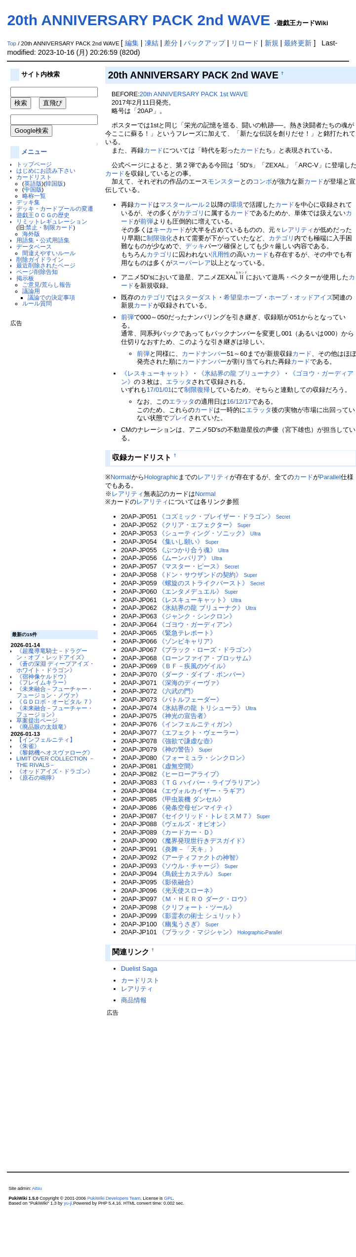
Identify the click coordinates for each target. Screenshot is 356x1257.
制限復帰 (197, 389)
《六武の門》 (177, 691)
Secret (283, 517)
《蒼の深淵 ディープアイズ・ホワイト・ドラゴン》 (55, 666)
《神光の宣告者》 (184, 716)
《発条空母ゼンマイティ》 (197, 807)
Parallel (330, 477)
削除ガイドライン (40, 259)
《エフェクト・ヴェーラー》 (200, 732)
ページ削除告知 (37, 271)
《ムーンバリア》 (184, 558)
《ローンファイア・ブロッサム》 (206, 658)
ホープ (278, 297)
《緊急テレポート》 (187, 633)
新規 (271, 43)
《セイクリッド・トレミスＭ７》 (206, 816)
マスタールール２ (185, 204)
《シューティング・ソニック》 (203, 533)
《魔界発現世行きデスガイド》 (203, 840)
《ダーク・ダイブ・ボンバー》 (203, 674)
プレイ (178, 417)
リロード (245, 43)
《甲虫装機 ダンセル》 (191, 799)
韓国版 (54, 183)
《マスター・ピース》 (190, 566)
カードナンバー (204, 353)
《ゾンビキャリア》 (187, 641)
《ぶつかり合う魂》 (187, 550)
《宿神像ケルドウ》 (43, 676)
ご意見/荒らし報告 (46, 284)
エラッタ (179, 381)
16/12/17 (239, 401)
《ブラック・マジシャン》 (197, 932)
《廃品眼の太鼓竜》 (43, 727)
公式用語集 (55, 240)
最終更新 (298, 43)
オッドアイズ (313, 297)
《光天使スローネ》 (187, 890)
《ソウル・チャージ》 (190, 866)
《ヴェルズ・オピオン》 (193, 824)
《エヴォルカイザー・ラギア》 (203, 791)
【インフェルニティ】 (46, 739)
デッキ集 (28, 202)
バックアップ (204, 43)
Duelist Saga (139, 968)
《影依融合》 (177, 882)
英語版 (33, 183)
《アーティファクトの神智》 (200, 857)
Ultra (255, 533)
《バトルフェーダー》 (190, 699)
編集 (132, 43)
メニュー (34, 151)
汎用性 (220, 254)
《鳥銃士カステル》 (187, 873)
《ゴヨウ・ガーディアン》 (197, 624)
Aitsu (37, 1188)
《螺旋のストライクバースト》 (203, 583)
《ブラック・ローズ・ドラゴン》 (206, 649)
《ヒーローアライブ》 (190, 774)
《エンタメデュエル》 (190, 591)
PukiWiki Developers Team (114, 1198)
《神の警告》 (177, 749)
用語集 (25, 240)
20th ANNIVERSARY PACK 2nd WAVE (138, 20)
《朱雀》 (28, 746)
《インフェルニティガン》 (197, 724)
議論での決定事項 (51, 297)
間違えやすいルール (49, 253)
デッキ (194, 246)
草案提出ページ (37, 720)
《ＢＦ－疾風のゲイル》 (193, 666)
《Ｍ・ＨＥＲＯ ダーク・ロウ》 (204, 899)
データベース (34, 246)
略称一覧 (34, 195)
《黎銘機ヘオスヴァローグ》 (54, 752)
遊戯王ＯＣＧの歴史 (43, 215)
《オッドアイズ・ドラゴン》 (54, 771)
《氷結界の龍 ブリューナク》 (240, 373)
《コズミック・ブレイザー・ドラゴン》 (216, 516)
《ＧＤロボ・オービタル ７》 (55, 701)
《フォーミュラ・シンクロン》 (203, 758)
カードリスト (34, 177)
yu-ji (68, 1203)
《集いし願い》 (180, 541)
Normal (121, 477)
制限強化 (159, 238)
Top (11, 43)
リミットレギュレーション (51, 221)
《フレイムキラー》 (43, 682)
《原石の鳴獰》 (37, 777)
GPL (168, 1198)
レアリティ (297, 229)
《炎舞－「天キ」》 (187, 849)
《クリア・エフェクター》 (197, 525)
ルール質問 (37, 303)
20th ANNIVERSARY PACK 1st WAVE (194, 94)
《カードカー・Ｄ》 (187, 832)
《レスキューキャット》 (156, 373)
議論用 (31, 291)
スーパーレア (191, 263)
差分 (171, 43)
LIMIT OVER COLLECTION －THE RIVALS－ (55, 761)
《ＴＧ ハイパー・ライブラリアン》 (210, 782)
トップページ (34, 164)
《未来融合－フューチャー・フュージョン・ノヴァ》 (54, 692)
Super (244, 525)
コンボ (262, 181)
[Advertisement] (49, 475)
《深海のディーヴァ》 (190, 682)
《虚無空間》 (177, 766)
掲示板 (25, 278)
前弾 (146, 221)
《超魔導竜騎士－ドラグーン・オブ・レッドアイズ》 (51, 654)
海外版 (31, 233)
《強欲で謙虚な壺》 (187, 741)
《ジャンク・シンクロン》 (197, 616)
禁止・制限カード (49, 227)
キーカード (169, 229)
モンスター (224, 181)
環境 (236, 204)
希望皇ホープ (243, 297)
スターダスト (198, 297)
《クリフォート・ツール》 (197, 907)
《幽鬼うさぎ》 (180, 924)
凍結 (151, 43)
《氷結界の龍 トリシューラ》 (201, 708)
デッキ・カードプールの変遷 (54, 208)
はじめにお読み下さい (46, 170)
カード (153, 150)
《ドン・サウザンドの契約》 (200, 574)
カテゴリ (191, 213)
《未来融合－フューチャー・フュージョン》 (54, 711)
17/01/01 (159, 389)
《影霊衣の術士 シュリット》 (201, 915)
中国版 (33, 189)
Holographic (161, 477)
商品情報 (134, 1000)
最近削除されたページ (46, 265)
